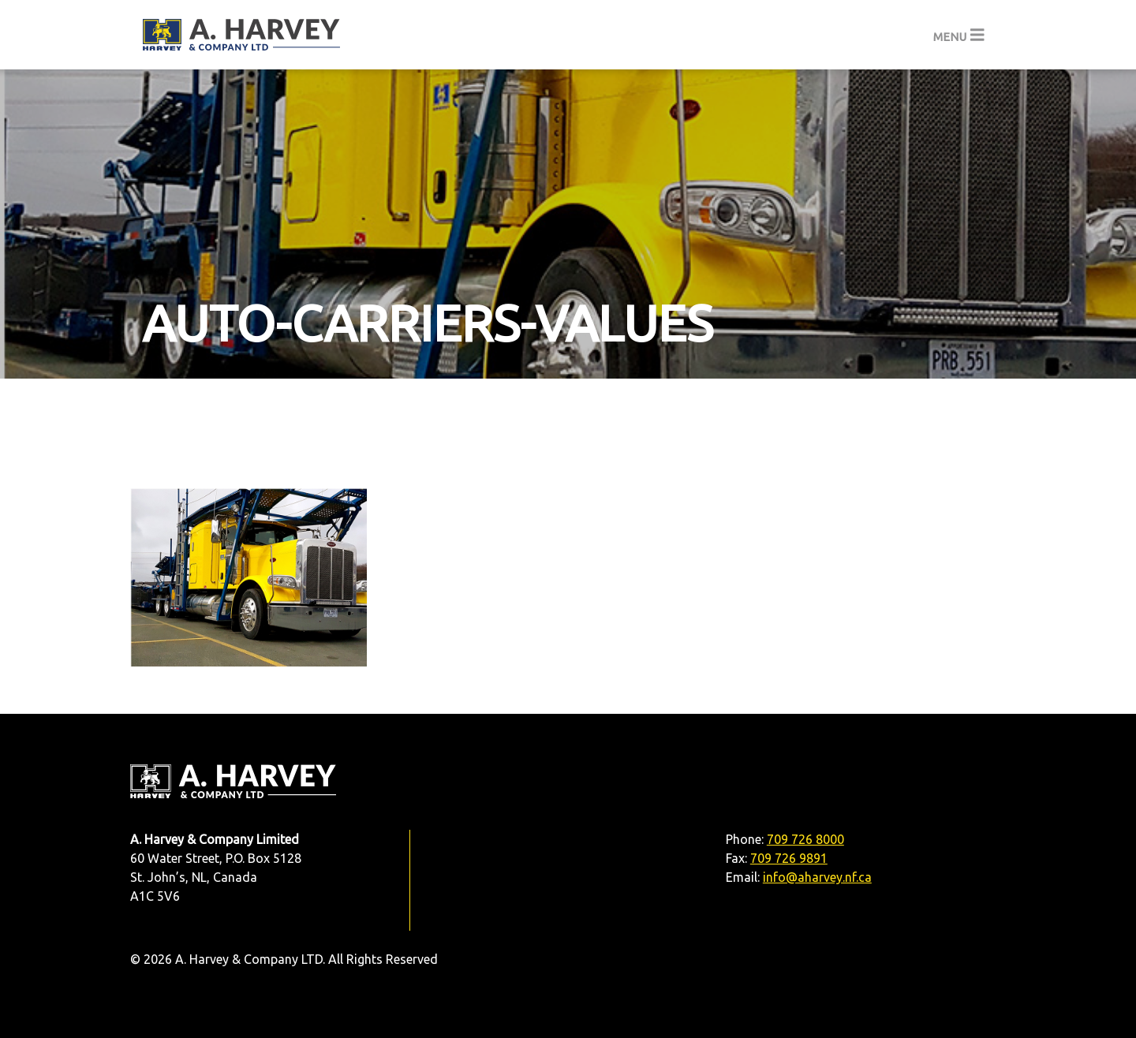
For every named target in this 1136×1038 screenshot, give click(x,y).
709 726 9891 (789, 858)
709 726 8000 (805, 839)
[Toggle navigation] (959, 35)
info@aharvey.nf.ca (817, 877)
